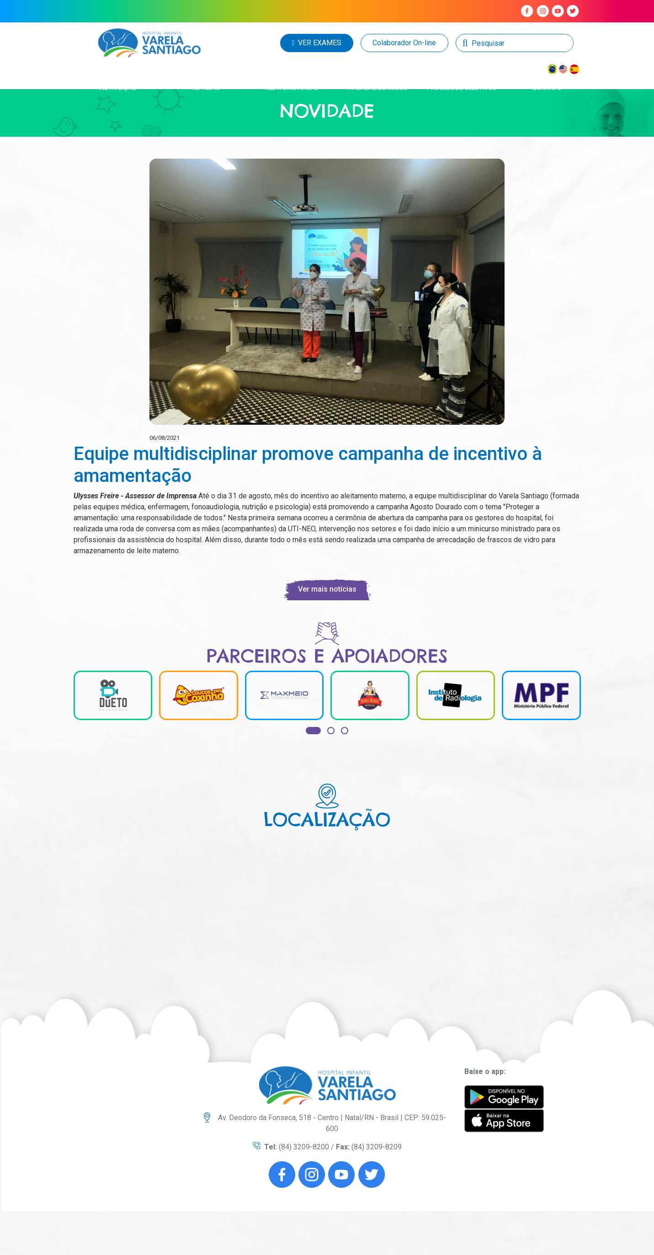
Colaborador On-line (404, 42)
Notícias (205, 87)
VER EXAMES (317, 42)
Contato (547, 87)
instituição (118, 87)
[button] (313, 731)
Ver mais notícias (327, 589)
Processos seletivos (462, 87)
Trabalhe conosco (376, 87)
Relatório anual (291, 87)
